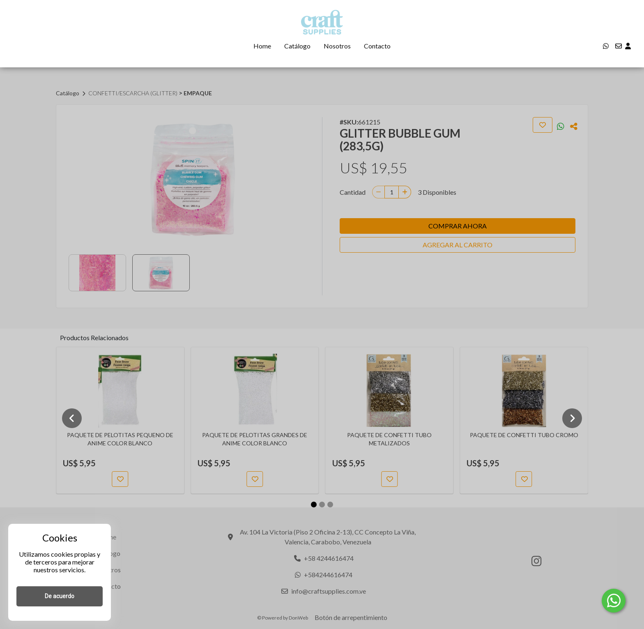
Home (262, 46)
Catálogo (297, 46)
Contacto (377, 46)
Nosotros (337, 46)
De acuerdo (59, 596)
